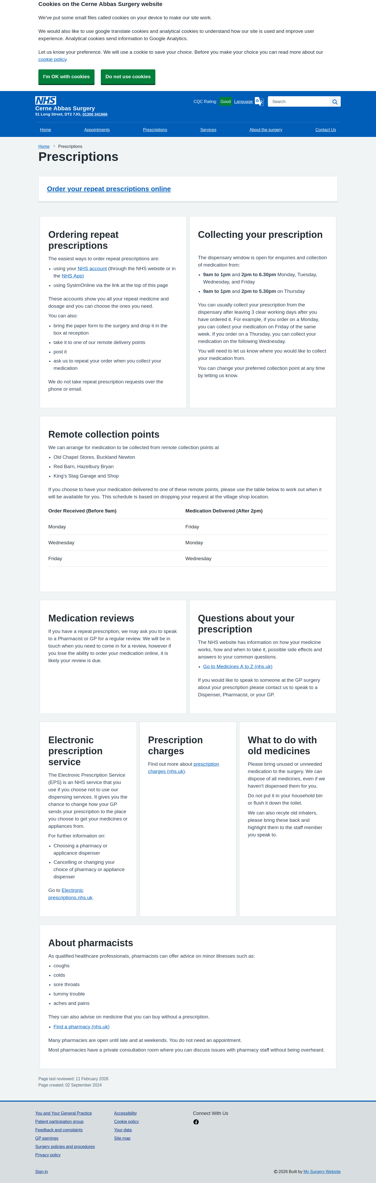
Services (208, 130)
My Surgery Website (322, 1171)
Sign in (41, 1171)
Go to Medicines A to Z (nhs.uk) (238, 666)
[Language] (249, 101)
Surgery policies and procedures (65, 1146)
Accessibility (125, 1113)
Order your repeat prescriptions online (109, 188)
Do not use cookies (128, 76)
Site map (122, 1138)
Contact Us (325, 130)
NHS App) (73, 275)
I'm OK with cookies (66, 76)
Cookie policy (126, 1121)
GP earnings (46, 1138)
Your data (123, 1130)
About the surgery (266, 130)
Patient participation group (59, 1121)
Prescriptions (155, 130)
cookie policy (52, 59)
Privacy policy (48, 1155)
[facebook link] (196, 1122)
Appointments (97, 130)
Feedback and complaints (59, 1130)
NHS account (92, 268)
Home (45, 130)
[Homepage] (113, 103)
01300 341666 (95, 114)
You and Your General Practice (63, 1113)
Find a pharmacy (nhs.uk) (82, 1026)
